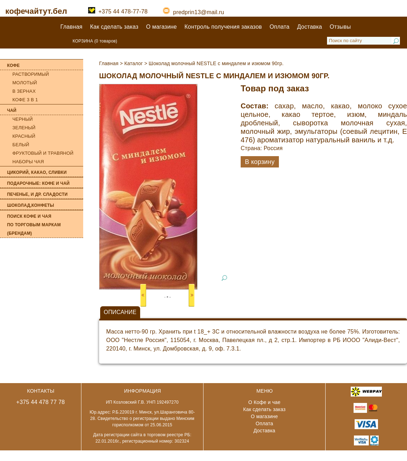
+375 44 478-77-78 (118, 11)
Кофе (13, 65)
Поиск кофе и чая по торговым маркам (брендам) (34, 225)
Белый (20, 144)
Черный (22, 119)
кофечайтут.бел (36, 11)
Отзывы (340, 27)
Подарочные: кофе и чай (38, 183)
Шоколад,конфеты (30, 205)
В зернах (24, 91)
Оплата (280, 27)
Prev (143, 295)
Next (192, 295)
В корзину (260, 161)
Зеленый (23, 127)
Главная (71, 27)
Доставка (309, 27)
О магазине (161, 27)
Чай (11, 110)
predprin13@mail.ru (193, 12)
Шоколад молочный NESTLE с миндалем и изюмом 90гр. (216, 63)
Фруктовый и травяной (43, 153)
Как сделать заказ (114, 27)
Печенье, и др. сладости (37, 194)
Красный (23, 136)
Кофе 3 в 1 (25, 99)
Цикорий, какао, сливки (37, 172)
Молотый (24, 82)
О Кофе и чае (264, 402)
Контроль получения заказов (223, 27)
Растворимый (30, 74)
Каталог (133, 63)
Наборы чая (28, 161)
